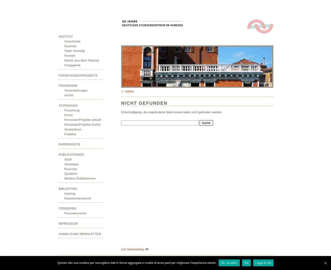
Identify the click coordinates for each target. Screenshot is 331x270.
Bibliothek (68, 188)
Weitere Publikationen (80, 178)
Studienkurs (72, 129)
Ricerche (70, 169)
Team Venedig (74, 50)
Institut (66, 36)
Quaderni (70, 173)
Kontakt (69, 55)
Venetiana (71, 164)
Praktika (70, 134)
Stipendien (68, 105)
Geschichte (72, 41)
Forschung (72, 110)
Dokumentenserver (77, 198)
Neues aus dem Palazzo (81, 60)
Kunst (68, 115)
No (246, 262)
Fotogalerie (72, 65)
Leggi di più (263, 262)
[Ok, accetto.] (325, 263)
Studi (68, 159)
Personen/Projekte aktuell (82, 119)
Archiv (68, 95)
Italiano (129, 91)
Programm (68, 85)
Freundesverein (75, 213)
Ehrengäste (69, 144)
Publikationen (71, 154)
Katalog (69, 193)
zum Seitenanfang (132, 249)
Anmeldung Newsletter (80, 234)
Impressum (68, 223)
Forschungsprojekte (78, 75)
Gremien (70, 46)
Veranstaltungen (76, 90)
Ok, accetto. (229, 262)
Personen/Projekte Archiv (82, 124)
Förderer (67, 208)
